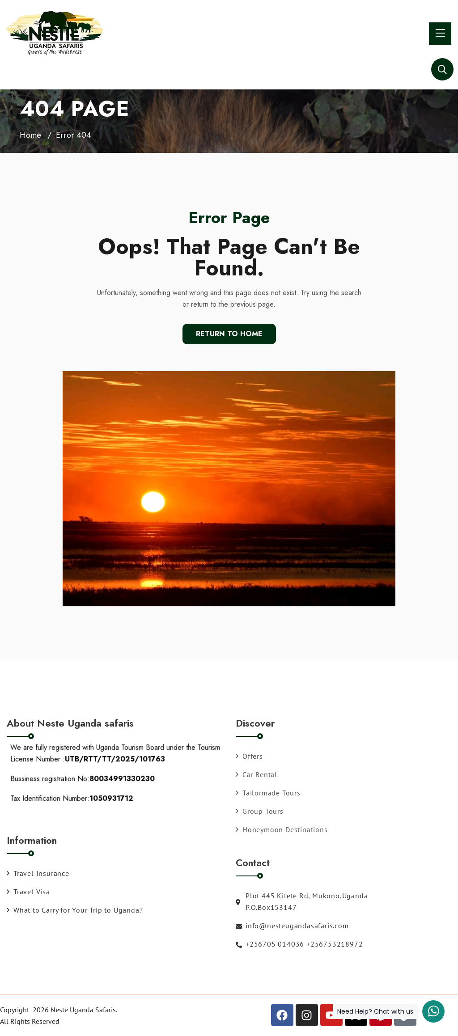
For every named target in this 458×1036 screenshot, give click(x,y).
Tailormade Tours (268, 792)
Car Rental (256, 774)
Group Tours (260, 811)
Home (30, 135)
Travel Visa (28, 891)
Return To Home (229, 334)
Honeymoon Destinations (282, 829)
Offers (249, 756)
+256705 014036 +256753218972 (299, 943)
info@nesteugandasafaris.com (292, 925)
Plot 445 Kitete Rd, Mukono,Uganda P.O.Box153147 (302, 901)
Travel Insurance (38, 873)
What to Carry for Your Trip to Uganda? (75, 909)
